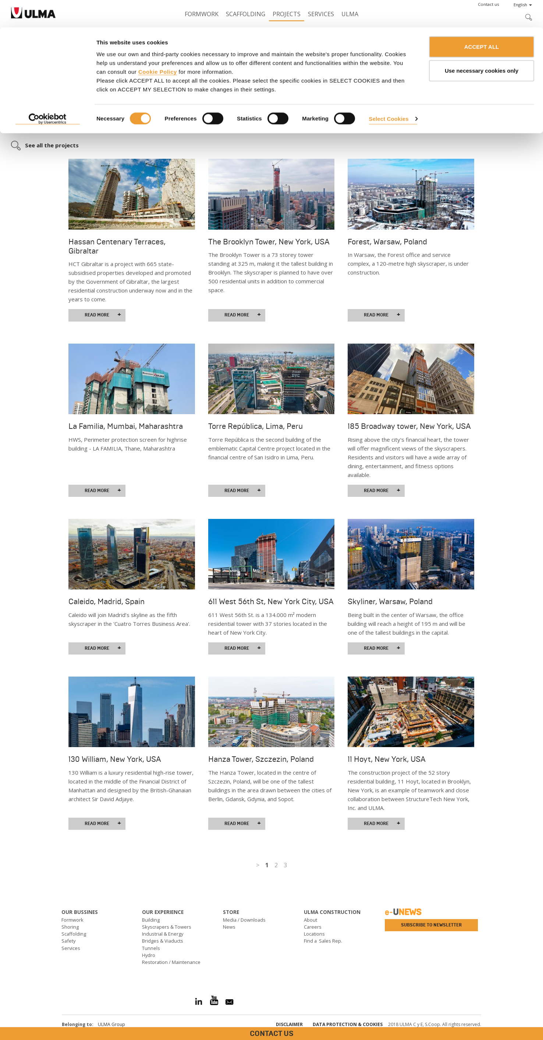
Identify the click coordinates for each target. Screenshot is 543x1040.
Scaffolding (73, 933)
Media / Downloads (244, 920)
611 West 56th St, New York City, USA (271, 601)
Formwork (72, 920)
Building (151, 920)
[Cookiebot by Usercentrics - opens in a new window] (47, 91)
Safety (68, 940)
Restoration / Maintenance (171, 962)
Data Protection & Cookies (348, 1024)
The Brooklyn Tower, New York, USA (269, 242)
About (310, 920)
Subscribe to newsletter (431, 925)
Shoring (70, 927)
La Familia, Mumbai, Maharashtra (125, 426)
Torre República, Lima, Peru (255, 426)
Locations (314, 933)
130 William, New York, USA (114, 759)
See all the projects (52, 145)
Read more (103, 315)
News (229, 927)
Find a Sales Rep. (323, 940)
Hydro (148, 955)
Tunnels (151, 948)
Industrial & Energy (162, 933)
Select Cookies (389, 91)
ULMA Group (111, 1024)
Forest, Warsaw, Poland (387, 242)
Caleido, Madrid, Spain (106, 601)
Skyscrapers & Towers (166, 927)
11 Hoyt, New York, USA (387, 759)
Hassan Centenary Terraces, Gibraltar (117, 246)
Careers (313, 927)
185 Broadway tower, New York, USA (409, 426)
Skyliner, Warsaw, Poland (390, 601)
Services (70, 948)
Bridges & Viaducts (162, 940)
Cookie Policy (157, 44)
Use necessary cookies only (481, 43)
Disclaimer (289, 1024)
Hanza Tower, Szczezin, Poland (261, 759)
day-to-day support (145, 109)
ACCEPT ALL (481, 19)
